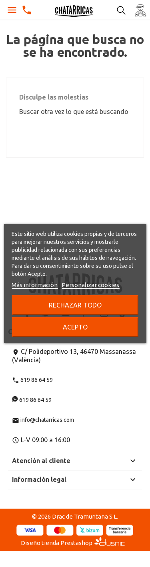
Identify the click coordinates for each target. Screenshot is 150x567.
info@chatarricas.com (43, 420)
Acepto (75, 327)
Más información (35, 285)
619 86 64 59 (32, 380)
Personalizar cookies (90, 285)
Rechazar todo (75, 305)
